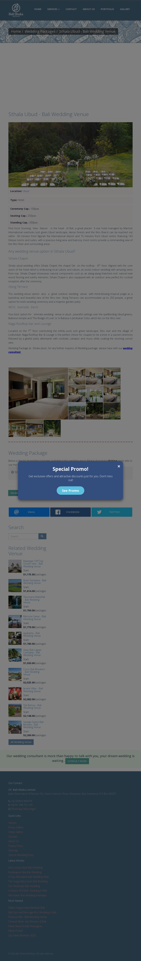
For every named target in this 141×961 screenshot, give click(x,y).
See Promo (70, 490)
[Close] (118, 466)
